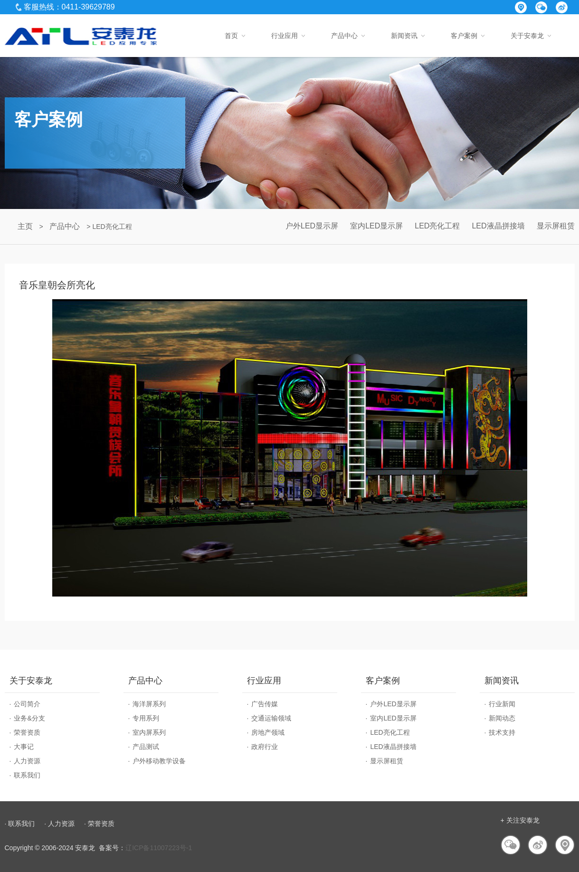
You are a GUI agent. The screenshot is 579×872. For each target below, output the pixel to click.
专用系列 (146, 718)
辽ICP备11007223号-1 (158, 848)
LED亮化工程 (437, 226)
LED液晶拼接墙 (498, 226)
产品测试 (146, 746)
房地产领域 (268, 732)
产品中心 (344, 35)
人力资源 (27, 761)
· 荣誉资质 (99, 823)
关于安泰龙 (527, 35)
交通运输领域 (271, 718)
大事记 (24, 746)
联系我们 (27, 775)
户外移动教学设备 (159, 761)
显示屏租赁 (556, 226)
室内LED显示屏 (376, 226)
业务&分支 (29, 718)
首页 (231, 35)
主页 (25, 226)
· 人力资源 (59, 823)
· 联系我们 (20, 823)
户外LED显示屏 (311, 226)
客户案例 (464, 35)
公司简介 (27, 704)
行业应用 (284, 35)
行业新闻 (502, 704)
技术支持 (502, 732)
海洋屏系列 (149, 704)
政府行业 (264, 746)
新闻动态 (502, 718)
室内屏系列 (149, 732)
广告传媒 (264, 704)
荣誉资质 (27, 732)
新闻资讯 (404, 35)
